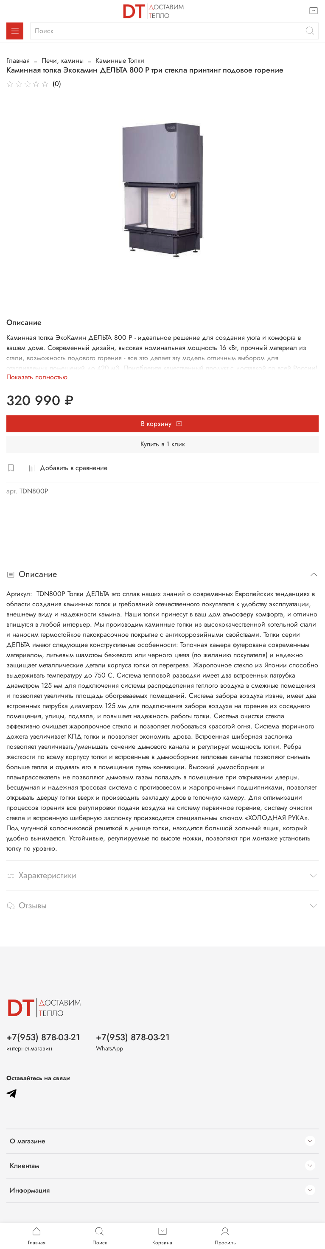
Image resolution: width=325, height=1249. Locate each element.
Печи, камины (63, 60)
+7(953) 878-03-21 (43, 1037)
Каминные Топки (119, 60)
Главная (18, 60)
